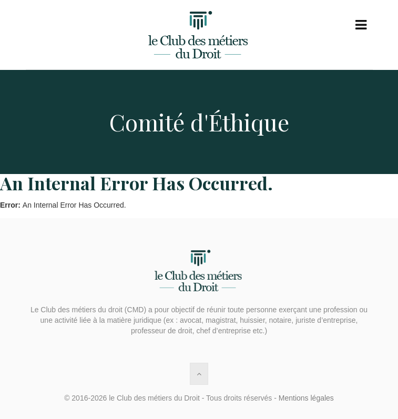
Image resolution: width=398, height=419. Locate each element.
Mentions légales (306, 398)
